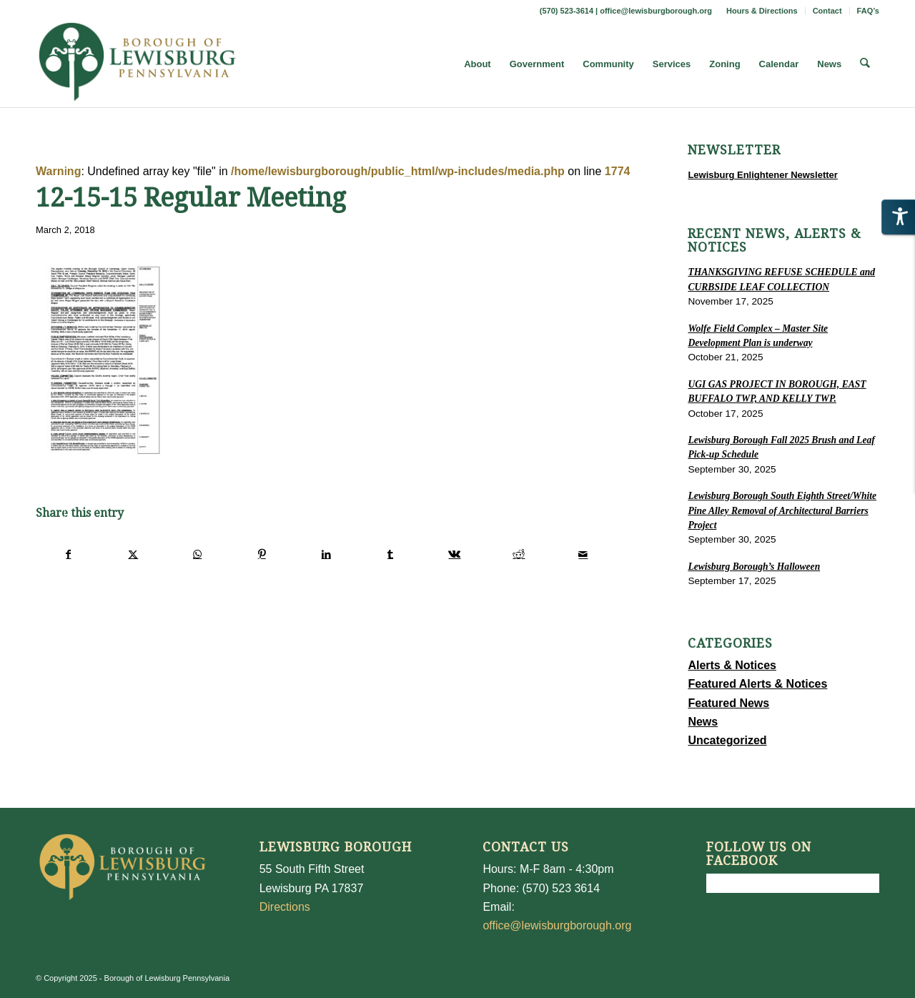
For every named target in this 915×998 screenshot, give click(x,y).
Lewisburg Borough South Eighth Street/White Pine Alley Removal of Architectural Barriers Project (782, 510)
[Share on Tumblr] (390, 554)
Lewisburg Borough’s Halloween (754, 566)
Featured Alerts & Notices (757, 684)
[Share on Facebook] (68, 554)
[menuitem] (762, 10)
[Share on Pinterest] (262, 554)
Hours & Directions (762, 10)
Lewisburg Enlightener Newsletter (763, 174)
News (703, 722)
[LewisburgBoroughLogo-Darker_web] (137, 64)
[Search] (865, 64)
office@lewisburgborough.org (656, 10)
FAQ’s (868, 10)
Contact (827, 10)
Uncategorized (727, 740)
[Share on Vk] (455, 554)
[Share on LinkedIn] (326, 554)
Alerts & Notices (732, 665)
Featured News (728, 703)
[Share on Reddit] (518, 554)
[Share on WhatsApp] (197, 554)
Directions (284, 907)
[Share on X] (133, 554)
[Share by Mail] (583, 554)
